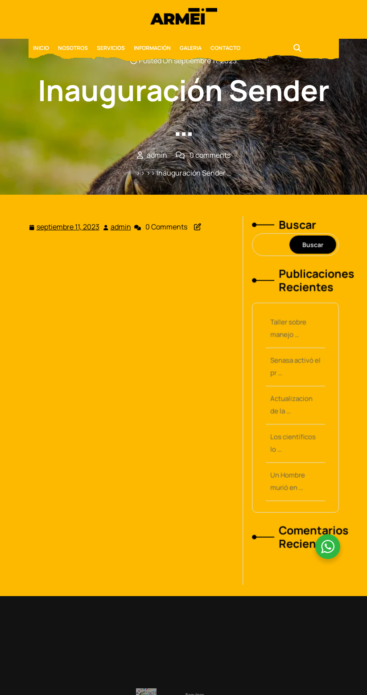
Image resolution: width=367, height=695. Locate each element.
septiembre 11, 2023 (68, 227)
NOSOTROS (73, 48)
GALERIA (191, 48)
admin (121, 226)
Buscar (296, 232)
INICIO (41, 48)
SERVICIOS (111, 48)
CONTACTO (225, 48)
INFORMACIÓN (152, 48)
